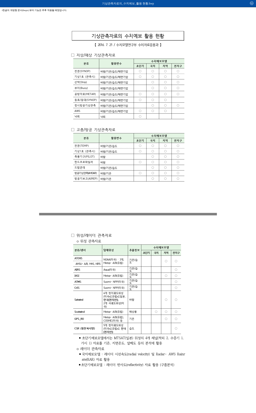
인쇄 (252, 3)
